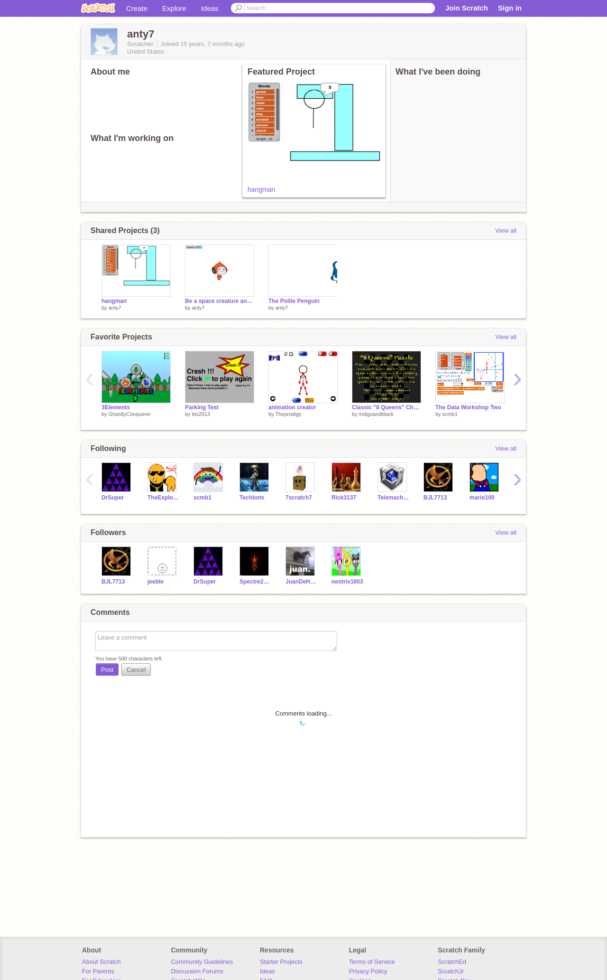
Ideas (210, 8)
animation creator (292, 407)
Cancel (136, 669)
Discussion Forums (197, 971)
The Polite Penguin (294, 301)
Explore (174, 8)
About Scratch (101, 961)
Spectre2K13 (255, 581)
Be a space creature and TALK (219, 301)
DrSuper (112, 497)
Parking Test (202, 407)
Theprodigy (288, 414)
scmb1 (450, 414)
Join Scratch (466, 8)
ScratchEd (452, 961)
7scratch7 (298, 497)
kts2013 (201, 414)
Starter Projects (281, 961)
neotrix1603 (347, 581)
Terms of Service (372, 961)
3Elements (115, 407)
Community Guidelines (202, 961)
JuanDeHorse (301, 581)
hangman (261, 189)
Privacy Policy (368, 971)
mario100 (482, 497)
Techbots (251, 497)
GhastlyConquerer (130, 414)
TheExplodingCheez (163, 497)
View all (505, 230)
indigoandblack (376, 414)
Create (136, 8)
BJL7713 (435, 497)
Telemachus (393, 497)
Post (107, 669)
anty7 (115, 308)
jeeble (155, 581)
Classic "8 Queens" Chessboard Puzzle (386, 407)
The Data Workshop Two (468, 407)
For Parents (98, 971)
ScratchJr (451, 971)
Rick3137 (343, 497)
